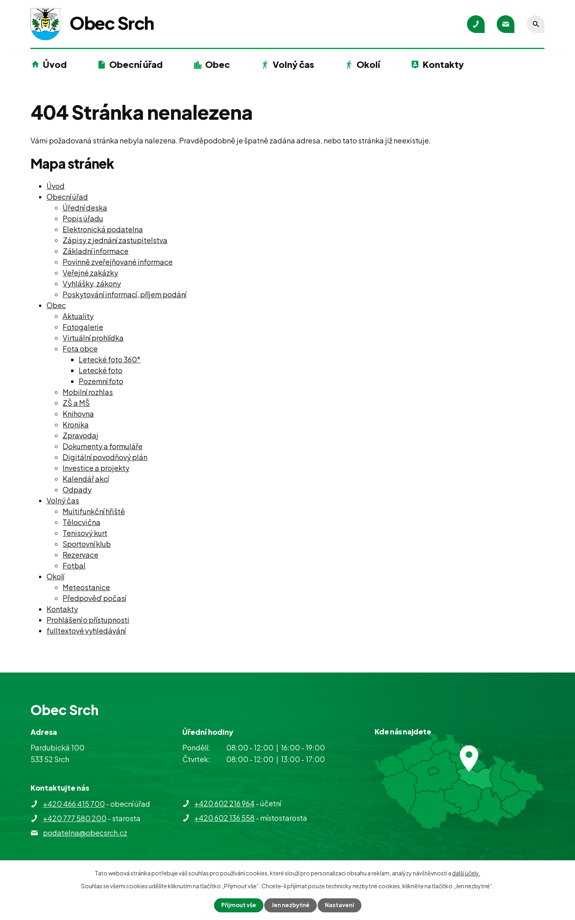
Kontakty (443, 64)
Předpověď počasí (94, 598)
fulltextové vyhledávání (86, 630)
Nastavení (340, 905)
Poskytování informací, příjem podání (124, 294)
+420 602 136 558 (224, 817)
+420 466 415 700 (74, 803)
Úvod (55, 64)
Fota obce (80, 348)
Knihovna (78, 413)
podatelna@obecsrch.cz (85, 832)
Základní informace (95, 251)
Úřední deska (85, 207)
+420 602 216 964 (224, 803)
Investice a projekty (96, 467)
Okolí (368, 64)
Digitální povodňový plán (105, 457)
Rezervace (80, 554)
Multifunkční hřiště (94, 511)
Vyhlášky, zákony (92, 283)
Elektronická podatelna (103, 229)
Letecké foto (100, 370)
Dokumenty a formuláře (103, 446)
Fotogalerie (83, 326)
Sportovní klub (87, 543)
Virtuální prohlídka (93, 337)
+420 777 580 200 (74, 818)
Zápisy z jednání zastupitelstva (115, 240)
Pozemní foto (101, 381)
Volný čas (293, 64)
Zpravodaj (80, 435)
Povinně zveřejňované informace (118, 261)
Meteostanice (86, 587)
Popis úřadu (83, 218)
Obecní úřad (136, 64)
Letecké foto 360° (110, 359)
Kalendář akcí (86, 478)
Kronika (76, 424)
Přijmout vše (238, 905)
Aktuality (78, 316)
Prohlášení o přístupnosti (88, 619)
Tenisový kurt (85, 533)
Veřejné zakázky (90, 272)
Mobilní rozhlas (88, 392)
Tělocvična (81, 522)
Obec (217, 64)
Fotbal (74, 565)
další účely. (466, 873)
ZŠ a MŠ (76, 402)
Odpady (77, 489)
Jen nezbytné (290, 905)
